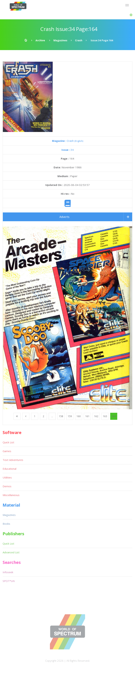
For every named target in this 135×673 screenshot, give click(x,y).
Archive (40, 40)
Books (6, 523)
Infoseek (8, 572)
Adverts (64, 217)
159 (70, 416)
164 (114, 416)
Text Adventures (13, 460)
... (52, 416)
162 (96, 416)
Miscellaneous (11, 495)
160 (78, 416)
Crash (78, 40)
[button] (131, 15)
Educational (9, 468)
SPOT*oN (9, 581)
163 (105, 416)
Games (7, 451)
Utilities (7, 477)
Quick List (8, 442)
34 (68, 149)
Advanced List (11, 552)
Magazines (60, 40)
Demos (7, 486)
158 (61, 416)
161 (87, 416)
